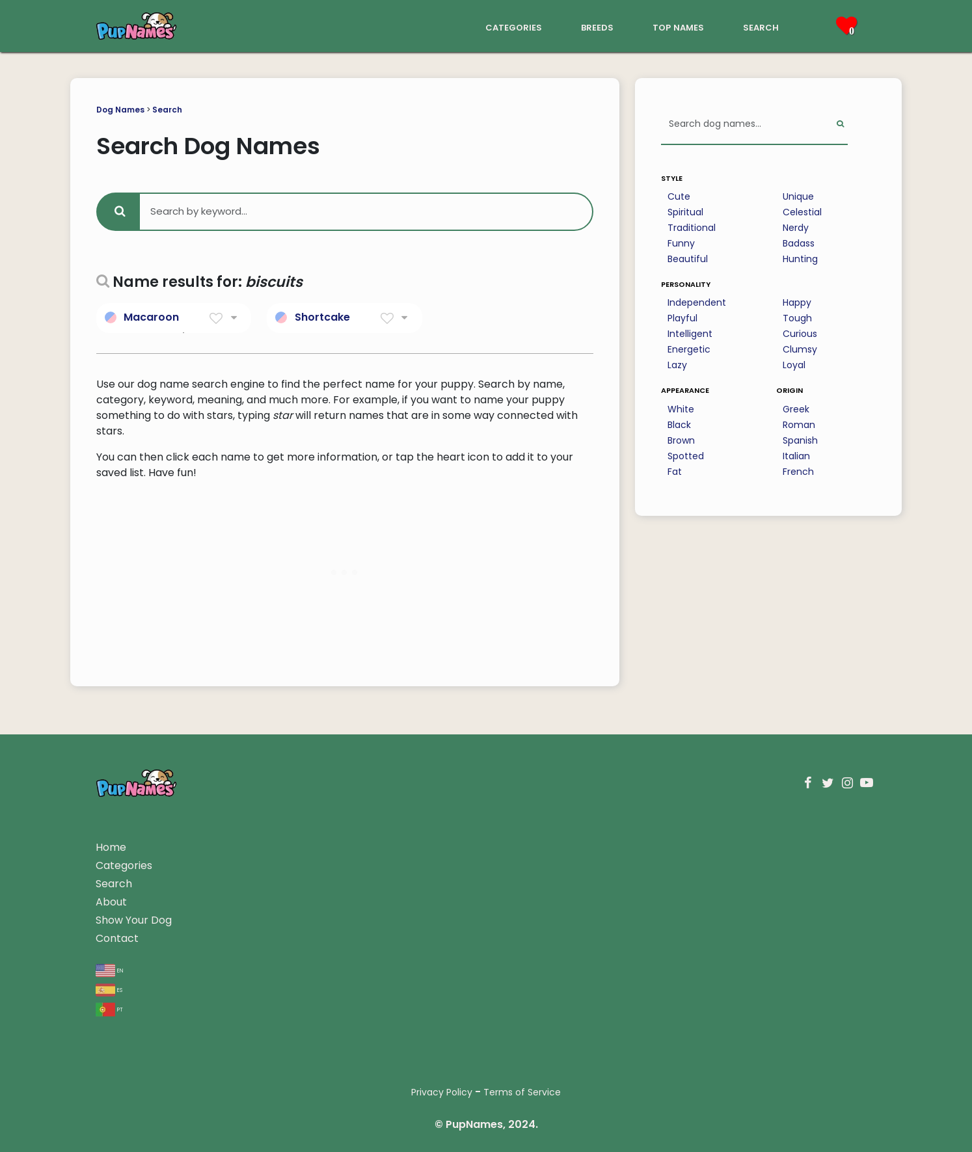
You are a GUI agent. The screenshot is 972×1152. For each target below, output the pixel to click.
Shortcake (322, 317)
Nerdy (796, 227)
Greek (796, 409)
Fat (675, 471)
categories (513, 26)
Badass (799, 243)
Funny (681, 243)
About (111, 901)
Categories (124, 865)
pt (109, 1008)
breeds (597, 26)
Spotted (686, 455)
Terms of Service (522, 1092)
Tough (797, 318)
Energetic (689, 349)
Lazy (677, 364)
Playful (682, 318)
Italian (796, 455)
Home (111, 847)
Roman (799, 424)
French (798, 471)
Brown (681, 440)
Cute (679, 196)
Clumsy (800, 349)
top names (678, 26)
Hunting (800, 258)
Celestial (802, 212)
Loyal (794, 364)
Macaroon (151, 317)
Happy (797, 302)
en (110, 969)
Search (167, 109)
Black (679, 424)
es (109, 989)
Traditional (692, 227)
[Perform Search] (840, 124)
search (761, 26)
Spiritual (685, 212)
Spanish (800, 440)
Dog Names (120, 109)
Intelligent (690, 333)
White (681, 409)
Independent (697, 302)
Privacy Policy (441, 1092)
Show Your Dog (134, 920)
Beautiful (688, 258)
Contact (117, 938)
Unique (798, 196)
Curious (800, 333)
